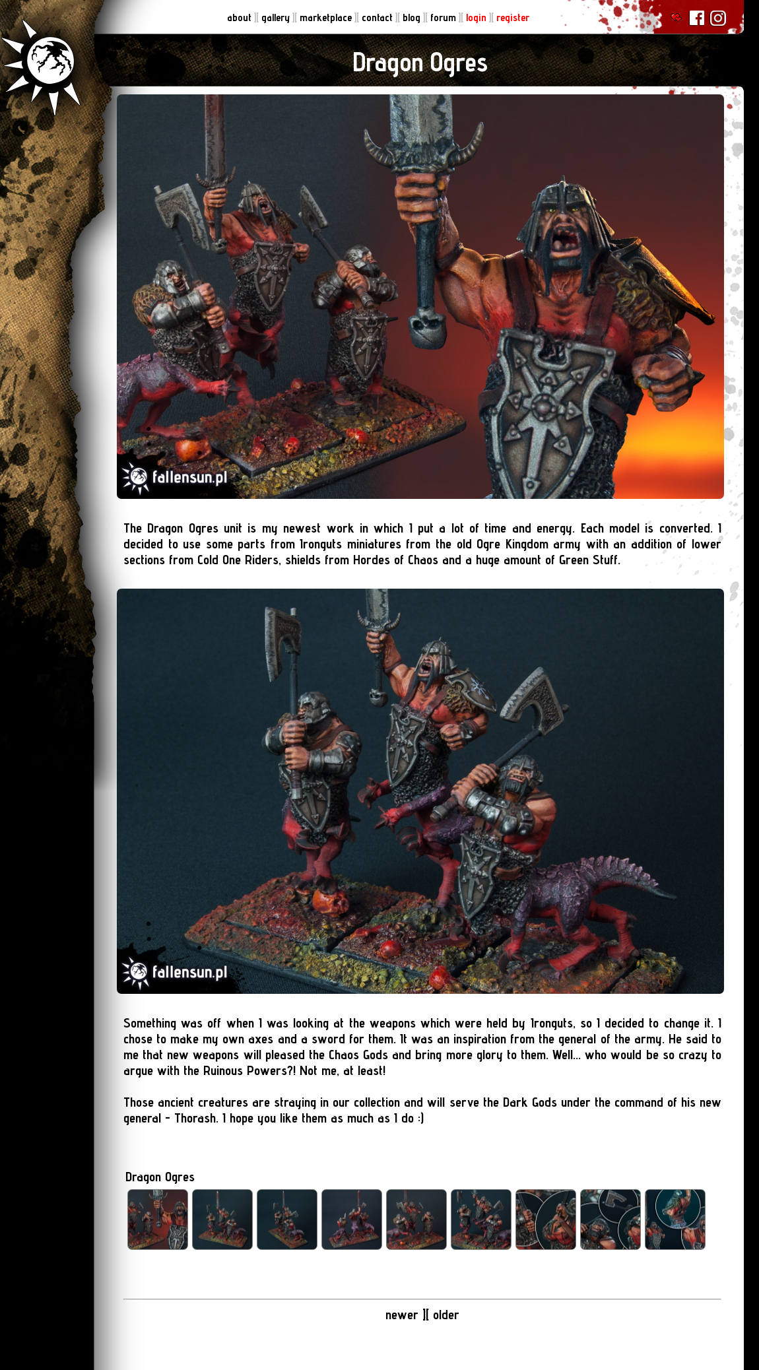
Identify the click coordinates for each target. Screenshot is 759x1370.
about (240, 17)
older (446, 1314)
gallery (276, 17)
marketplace (327, 17)
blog (413, 17)
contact (378, 17)
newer (401, 1314)
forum (444, 17)
